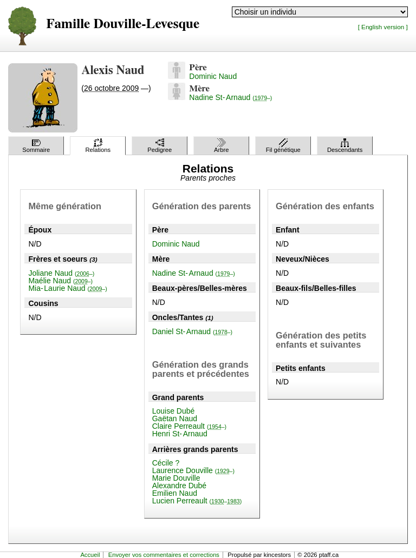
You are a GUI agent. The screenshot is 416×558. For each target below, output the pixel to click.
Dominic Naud (213, 76)
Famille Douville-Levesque (122, 24)
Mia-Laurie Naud (67, 288)
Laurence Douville (193, 470)
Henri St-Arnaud (179, 433)
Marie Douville (176, 478)
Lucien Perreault (197, 500)
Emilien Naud (174, 493)
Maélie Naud (60, 280)
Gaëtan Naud (174, 418)
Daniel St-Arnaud (192, 331)
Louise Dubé (173, 411)
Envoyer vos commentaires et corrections (163, 555)
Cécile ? (166, 463)
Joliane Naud (61, 273)
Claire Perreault (189, 426)
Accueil (90, 555)
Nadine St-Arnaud (230, 97)
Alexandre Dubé (179, 485)
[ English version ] (383, 26)
